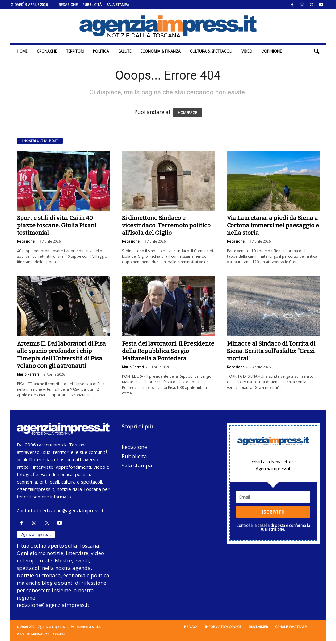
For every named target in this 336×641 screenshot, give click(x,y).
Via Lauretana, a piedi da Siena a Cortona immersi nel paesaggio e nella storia (273, 225)
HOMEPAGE (187, 112)
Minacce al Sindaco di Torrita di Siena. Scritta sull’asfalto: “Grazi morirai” (271, 351)
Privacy (191, 626)
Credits (59, 634)
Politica (101, 51)
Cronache (47, 51)
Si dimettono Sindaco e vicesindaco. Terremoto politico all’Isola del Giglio (166, 225)
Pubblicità (92, 4)
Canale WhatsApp (291, 626)
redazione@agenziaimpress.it (71, 510)
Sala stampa (118, 4)
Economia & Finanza (161, 51)
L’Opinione (272, 51)
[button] (316, 51)
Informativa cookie (223, 626)
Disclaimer (258, 626)
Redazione (68, 4)
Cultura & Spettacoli (211, 51)
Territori (75, 51)
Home (22, 51)
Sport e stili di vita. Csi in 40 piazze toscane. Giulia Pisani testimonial (56, 225)
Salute (124, 51)
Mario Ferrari (28, 374)
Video (247, 51)
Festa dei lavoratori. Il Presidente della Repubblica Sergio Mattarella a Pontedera (168, 351)
